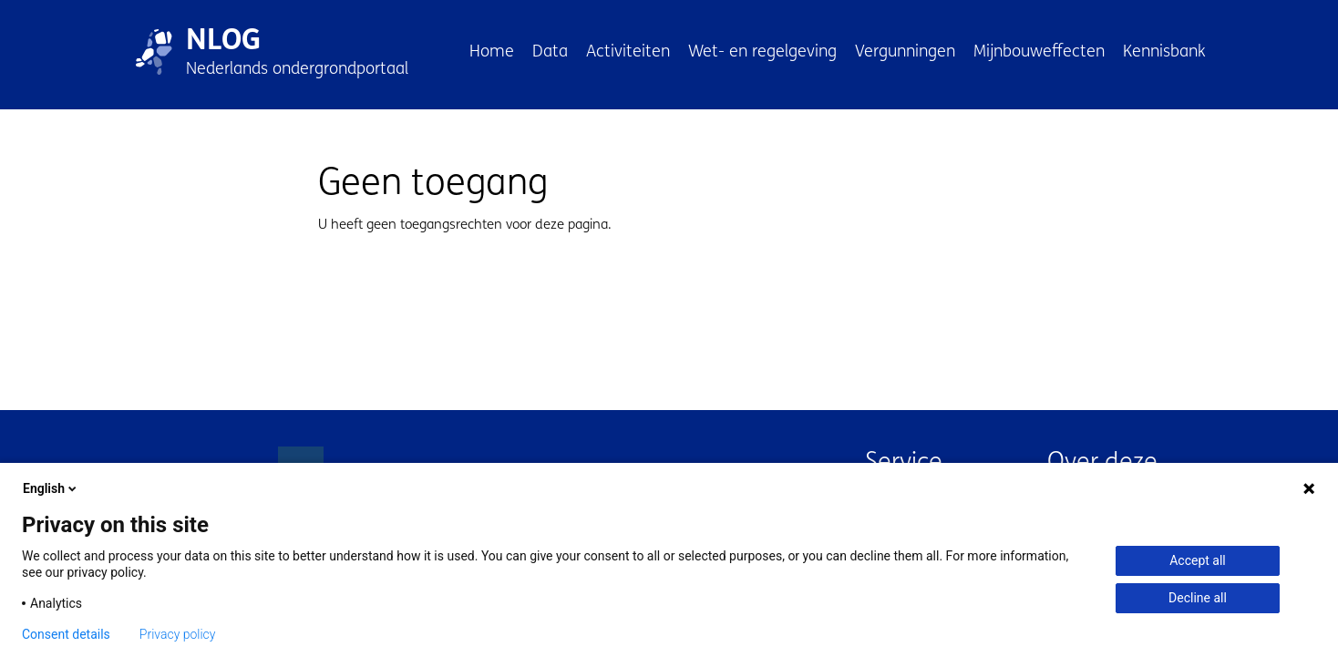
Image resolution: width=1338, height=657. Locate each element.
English (51, 488)
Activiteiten (628, 51)
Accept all (1197, 560)
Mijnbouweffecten (1039, 51)
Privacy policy (177, 634)
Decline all (1197, 597)
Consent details (66, 634)
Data (550, 51)
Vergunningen (905, 51)
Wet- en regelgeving (762, 51)
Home (491, 51)
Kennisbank (1164, 51)
